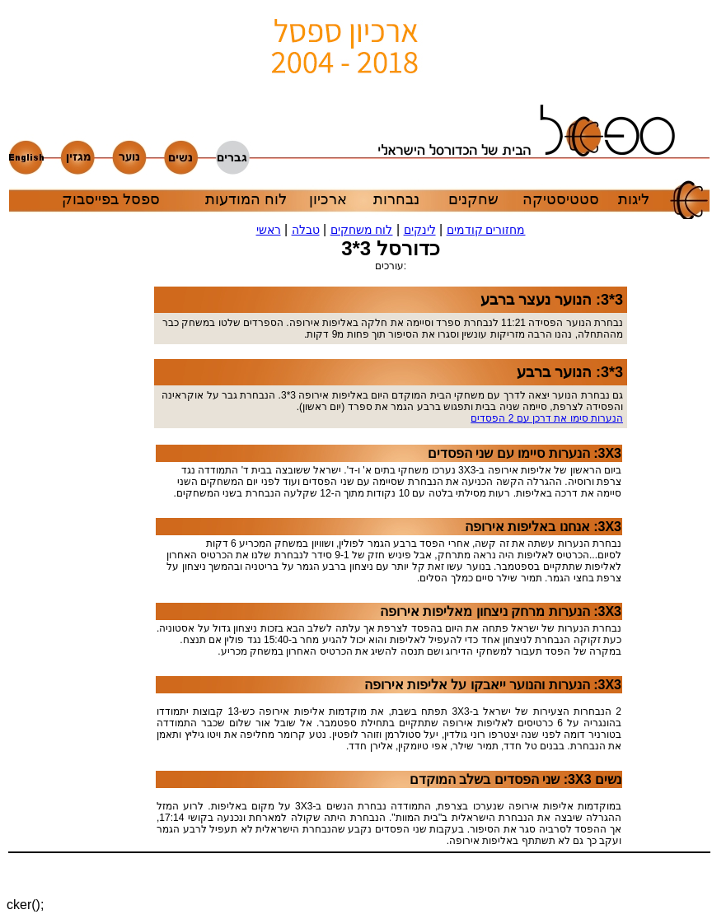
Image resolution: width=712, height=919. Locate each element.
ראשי (268, 229)
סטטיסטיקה (560, 199)
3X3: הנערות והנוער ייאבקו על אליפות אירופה (492, 685)
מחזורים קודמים (486, 229)
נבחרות (396, 199)
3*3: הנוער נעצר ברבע (551, 300)
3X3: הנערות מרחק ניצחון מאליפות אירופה (500, 611)
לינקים (420, 229)
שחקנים (473, 199)
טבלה (306, 229)
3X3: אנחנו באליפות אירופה (543, 527)
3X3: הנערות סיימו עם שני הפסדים (524, 453)
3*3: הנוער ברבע (570, 372)
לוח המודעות (246, 199)
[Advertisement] (104, 558)
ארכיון (328, 199)
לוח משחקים (361, 229)
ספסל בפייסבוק (111, 199)
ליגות (633, 199)
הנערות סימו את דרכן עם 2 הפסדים (547, 418)
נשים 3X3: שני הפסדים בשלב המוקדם (515, 779)
